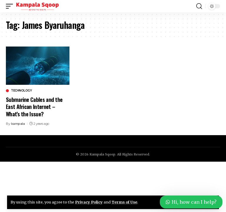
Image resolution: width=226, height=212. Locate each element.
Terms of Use (124, 202)
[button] (11, 6)
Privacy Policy (89, 202)
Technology (21, 90)
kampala (18, 124)
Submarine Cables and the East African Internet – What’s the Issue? (34, 106)
